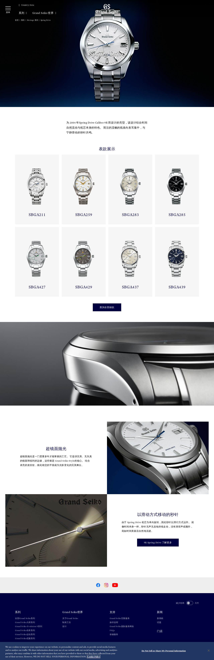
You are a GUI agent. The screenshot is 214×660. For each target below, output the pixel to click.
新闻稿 (160, 618)
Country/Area (26, 5)
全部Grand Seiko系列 (25, 618)
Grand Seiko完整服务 (120, 618)
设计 (64, 626)
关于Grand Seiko (70, 618)
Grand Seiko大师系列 (25, 622)
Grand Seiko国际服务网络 (122, 626)
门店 (160, 631)
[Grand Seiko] (107, 8)
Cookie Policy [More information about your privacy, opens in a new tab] (93, 656)
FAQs (112, 630)
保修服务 (114, 634)
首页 (17, 20)
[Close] (208, 650)
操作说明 (114, 622)
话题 (159, 622)
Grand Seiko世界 (72, 612)
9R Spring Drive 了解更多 (158, 542)
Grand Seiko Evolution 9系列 (28, 626)
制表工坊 (66, 622)
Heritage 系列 (32, 20)
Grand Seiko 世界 (44, 13)
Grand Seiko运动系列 (25, 634)
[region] (107, 651)
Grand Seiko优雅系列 (25, 638)
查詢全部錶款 (107, 307)
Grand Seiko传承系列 (25, 630)
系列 (23, 13)
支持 (112, 612)
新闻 (160, 612)
